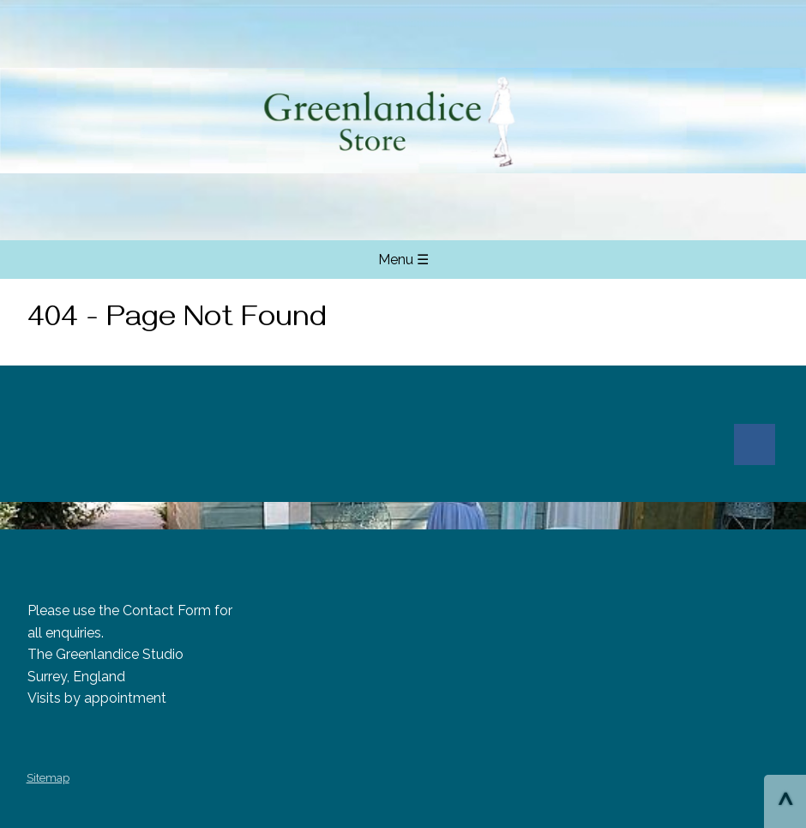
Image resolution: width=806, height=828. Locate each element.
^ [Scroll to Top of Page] (785, 803)
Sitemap (48, 777)
